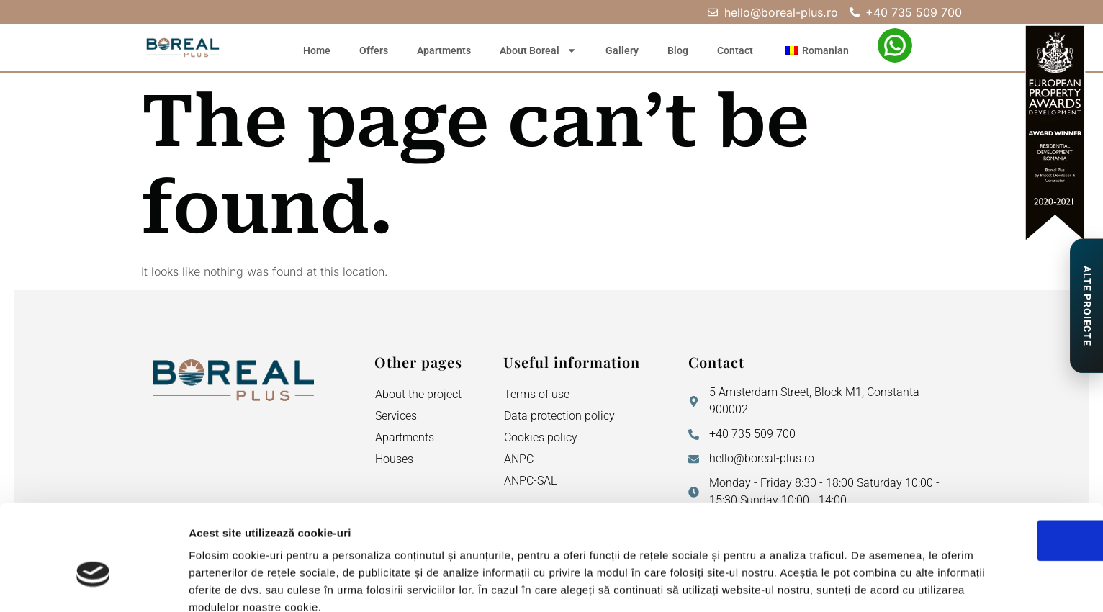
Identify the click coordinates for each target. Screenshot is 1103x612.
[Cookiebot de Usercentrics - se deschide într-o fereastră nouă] (93, 584)
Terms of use (536, 394)
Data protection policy (559, 416)
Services (396, 416)
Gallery (622, 50)
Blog (677, 50)
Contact (735, 50)
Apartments (444, 50)
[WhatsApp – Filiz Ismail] (895, 45)
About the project (418, 394)
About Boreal (538, 50)
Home (316, 50)
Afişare (720, 583)
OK (983, 462)
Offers (373, 50)
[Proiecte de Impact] (1086, 306)
